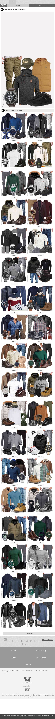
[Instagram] (26, 690)
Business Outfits (38, 670)
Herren (12, 1)
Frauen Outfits (5, 671)
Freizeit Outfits (12, 670)
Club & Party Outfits (20, 670)
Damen (4, 1)
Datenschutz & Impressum (27, 682)
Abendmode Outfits (29, 670)
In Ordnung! (32, 716)
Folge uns (27, 688)
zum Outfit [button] (14, 140)
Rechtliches (27, 681)
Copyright (27, 685)
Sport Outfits (45, 670)
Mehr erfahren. (16, 715)
